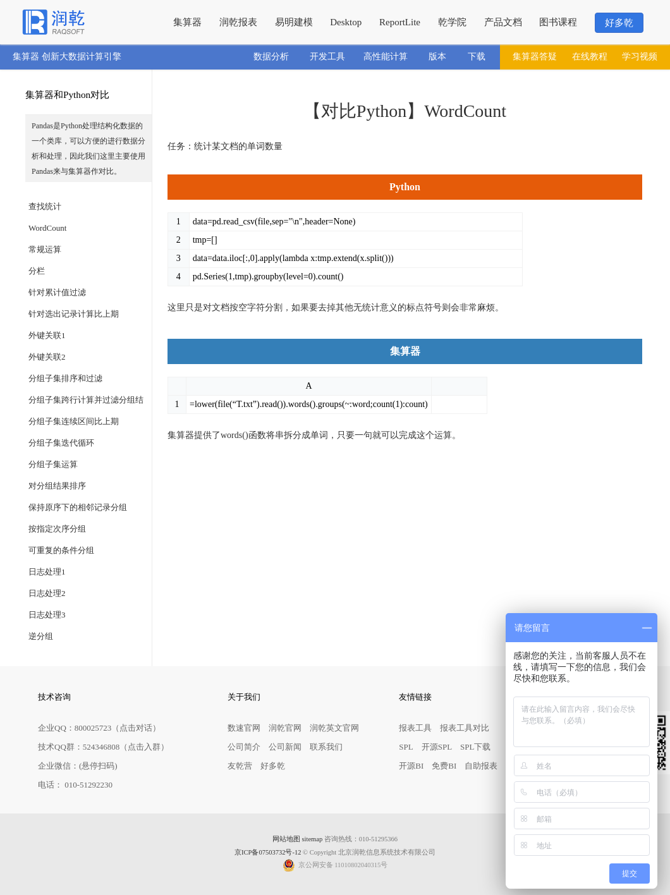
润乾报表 (238, 22)
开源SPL (437, 747)
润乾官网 (285, 728)
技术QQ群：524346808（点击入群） (103, 747)
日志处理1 (47, 571)
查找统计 (44, 206)
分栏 (36, 271)
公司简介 (244, 747)
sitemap (312, 839)
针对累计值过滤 (57, 292)
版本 (437, 56)
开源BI (411, 765)
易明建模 (294, 22)
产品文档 (503, 22)
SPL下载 (475, 747)
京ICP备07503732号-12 (267, 852)
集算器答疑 (535, 56)
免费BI (444, 765)
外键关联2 (47, 357)
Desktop (346, 22)
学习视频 (639, 56)
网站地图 (286, 839)
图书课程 (558, 22)
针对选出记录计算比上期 (73, 314)
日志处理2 (47, 593)
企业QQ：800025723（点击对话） (99, 728)
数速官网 (244, 728)
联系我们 (326, 747)
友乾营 (240, 765)
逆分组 (40, 636)
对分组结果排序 (57, 485)
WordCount (47, 228)
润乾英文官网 (334, 728)
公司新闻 (285, 747)
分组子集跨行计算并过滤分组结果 (85, 403)
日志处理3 (47, 614)
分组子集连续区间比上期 (73, 421)
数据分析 (271, 56)
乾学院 (452, 22)
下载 (476, 56)
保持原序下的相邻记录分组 (77, 507)
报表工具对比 (464, 728)
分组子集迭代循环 (61, 443)
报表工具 (415, 728)
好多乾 (619, 23)
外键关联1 (47, 335)
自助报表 (481, 765)
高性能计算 (385, 56)
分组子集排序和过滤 (65, 378)
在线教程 (589, 56)
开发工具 (327, 56)
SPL (406, 747)
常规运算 (44, 249)
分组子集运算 (53, 464)
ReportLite (399, 22)
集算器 (187, 22)
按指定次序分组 (57, 528)
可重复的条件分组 (61, 550)
